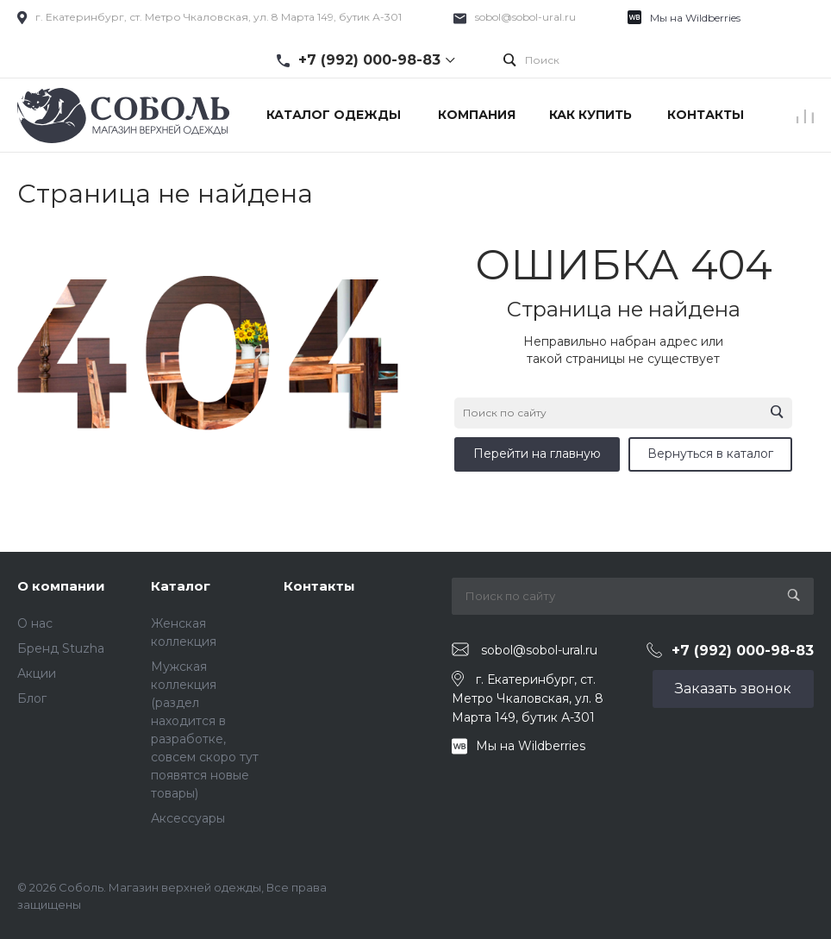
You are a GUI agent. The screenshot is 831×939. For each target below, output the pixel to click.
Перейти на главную (537, 453)
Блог (32, 698)
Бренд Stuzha (60, 648)
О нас (35, 623)
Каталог (180, 586)
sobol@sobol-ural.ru (525, 16)
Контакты (319, 586)
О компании (61, 586)
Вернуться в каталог (710, 453)
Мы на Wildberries (695, 17)
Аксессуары (188, 818)
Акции (36, 673)
